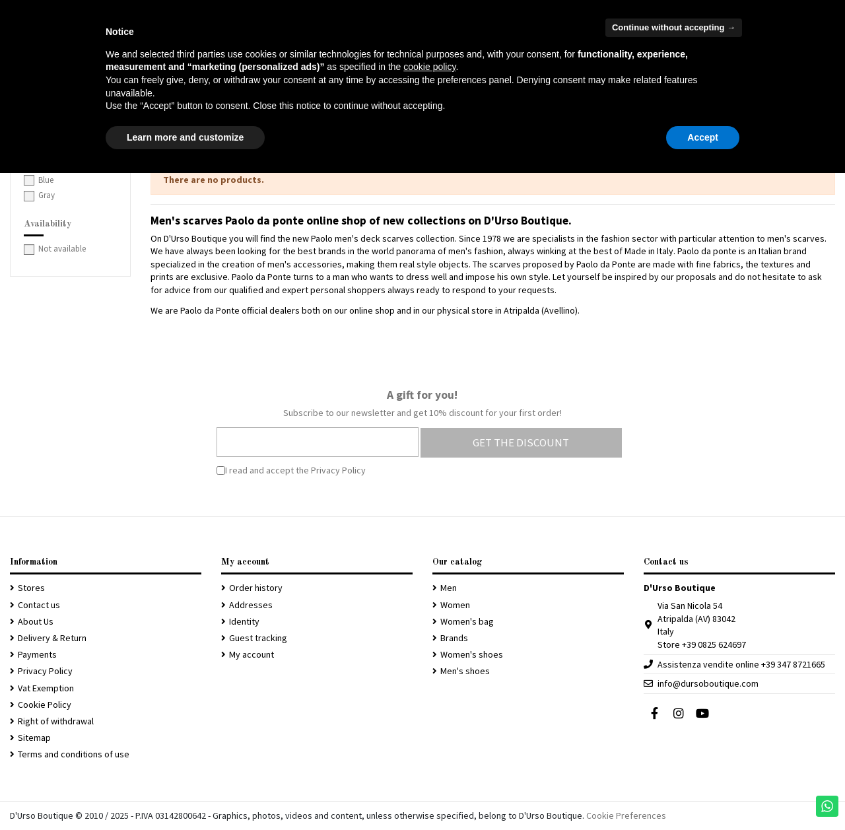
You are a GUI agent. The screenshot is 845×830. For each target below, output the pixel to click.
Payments (37, 654)
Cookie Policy (44, 704)
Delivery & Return (52, 638)
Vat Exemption (46, 688)
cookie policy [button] (429, 66)
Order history (256, 588)
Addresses (251, 605)
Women (455, 605)
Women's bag (467, 621)
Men (448, 588)
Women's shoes (471, 654)
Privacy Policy (338, 470)
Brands (454, 638)
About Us (35, 621)
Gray (46, 195)
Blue (45, 180)
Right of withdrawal (56, 721)
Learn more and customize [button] (185, 137)
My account (251, 654)
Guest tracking (258, 638)
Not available (62, 248)
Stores (31, 588)
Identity (244, 621)
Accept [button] (702, 137)
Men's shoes (465, 671)
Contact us (39, 605)
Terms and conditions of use (73, 754)
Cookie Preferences (626, 815)
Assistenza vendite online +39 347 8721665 (741, 664)
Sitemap (34, 738)
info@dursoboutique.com (708, 683)
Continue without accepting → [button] (673, 27)
